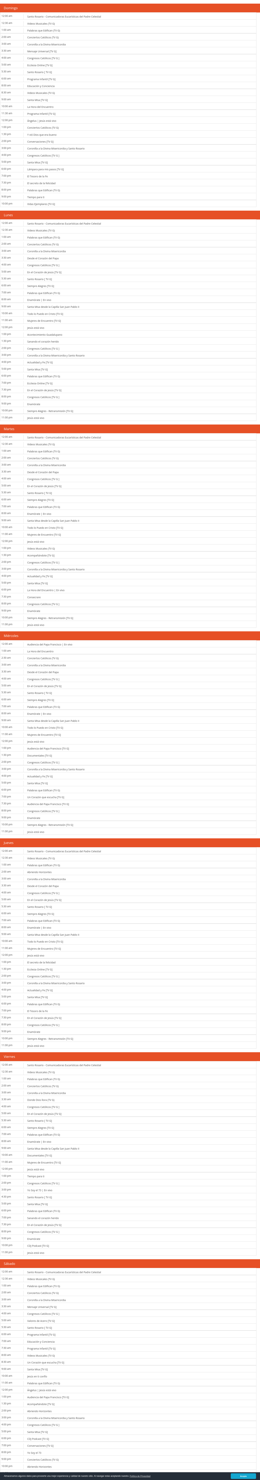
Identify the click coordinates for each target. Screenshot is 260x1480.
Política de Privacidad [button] (140, 1476)
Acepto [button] (243, 1476)
